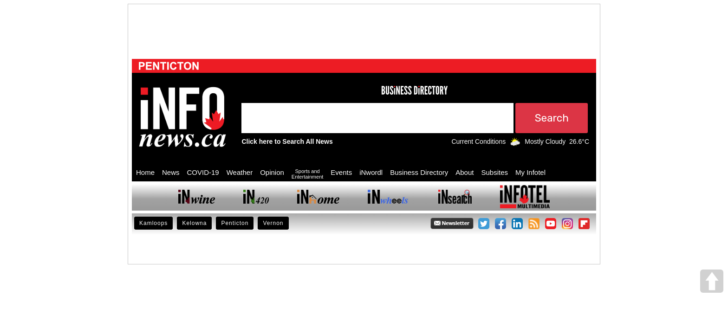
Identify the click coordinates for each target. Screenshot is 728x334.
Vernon (273, 223)
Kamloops (153, 223)
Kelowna (194, 223)
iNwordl (371, 172)
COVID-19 (203, 172)
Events (341, 172)
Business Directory (419, 172)
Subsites (494, 172)
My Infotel (530, 172)
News (171, 172)
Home (145, 172)
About (464, 172)
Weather (240, 172)
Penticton (234, 223)
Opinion (272, 172)
